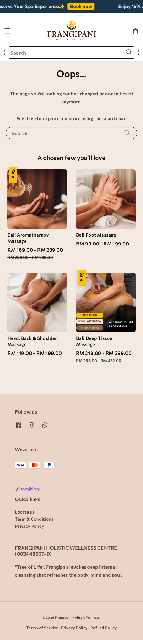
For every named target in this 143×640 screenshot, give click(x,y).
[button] (7, 31)
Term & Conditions (34, 519)
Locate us (24, 511)
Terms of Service (42, 627)
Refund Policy (103, 627)
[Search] (129, 52)
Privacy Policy (29, 526)
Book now (84, 6)
